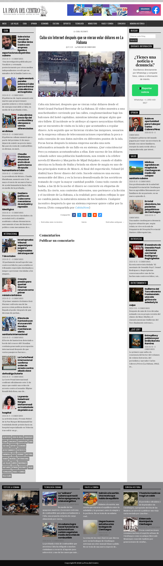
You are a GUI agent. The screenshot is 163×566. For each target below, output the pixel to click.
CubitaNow (82, 207)
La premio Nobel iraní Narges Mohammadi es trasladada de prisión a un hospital (17, 404)
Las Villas (14, 23)
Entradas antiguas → (115, 222)
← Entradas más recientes (50, 222)
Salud (30, 467)
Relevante (84, 31)
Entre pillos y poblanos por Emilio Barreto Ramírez (152, 339)
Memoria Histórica (137, 23)
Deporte (14, 445)
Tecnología (79, 23)
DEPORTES (67, 23)
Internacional (23, 458)
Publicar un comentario (86, 47)
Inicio (4, 23)
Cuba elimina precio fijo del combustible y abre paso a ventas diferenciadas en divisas (17, 123)
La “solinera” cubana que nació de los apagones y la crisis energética (69, 497)
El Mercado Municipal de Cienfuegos (146, 521)
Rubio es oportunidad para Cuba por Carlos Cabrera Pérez (152, 124)
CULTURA (56, 23)
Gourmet (20, 454)
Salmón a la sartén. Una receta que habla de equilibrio (109, 495)
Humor (5, 458)
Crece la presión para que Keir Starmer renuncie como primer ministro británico (18, 287)
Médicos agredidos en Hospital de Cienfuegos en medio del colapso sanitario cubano (144, 170)
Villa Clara (7, 475)
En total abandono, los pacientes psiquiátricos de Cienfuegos (152, 207)
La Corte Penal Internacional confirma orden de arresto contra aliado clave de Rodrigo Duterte (17, 365)
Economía (44, 23)
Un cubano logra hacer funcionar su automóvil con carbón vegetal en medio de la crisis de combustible (68, 531)
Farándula (7, 454)
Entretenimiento (9, 450)
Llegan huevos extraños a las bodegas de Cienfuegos (106, 525)
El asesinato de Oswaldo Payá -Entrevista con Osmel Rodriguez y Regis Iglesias (153, 251)
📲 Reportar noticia (145, 90)
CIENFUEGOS (28, 437)
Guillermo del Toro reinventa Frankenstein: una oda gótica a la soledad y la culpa (145, 297)
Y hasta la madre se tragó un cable (149, 494)
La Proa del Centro (90, 563)
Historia (29, 454)
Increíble (12, 458)
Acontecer (7, 437)
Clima (5, 441)
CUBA (25, 23)
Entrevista (21, 450)
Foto (14, 454)
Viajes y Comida (107, 23)
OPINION (34, 23)
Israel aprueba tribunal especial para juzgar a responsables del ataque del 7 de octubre (17, 248)
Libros (14, 463)
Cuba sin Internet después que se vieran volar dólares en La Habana (81, 39)
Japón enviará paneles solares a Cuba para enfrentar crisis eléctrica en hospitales (26, 85)
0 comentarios (17, 59)
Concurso (122, 23)
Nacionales (22, 463)
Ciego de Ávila (17, 437)
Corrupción (22, 441)
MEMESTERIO (92, 23)
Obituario (6, 467)
